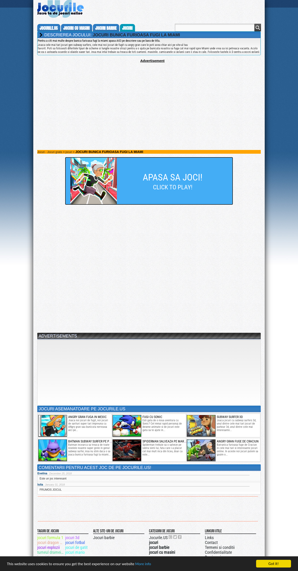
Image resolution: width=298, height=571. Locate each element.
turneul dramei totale (50, 552)
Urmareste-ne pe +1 (171, 537)
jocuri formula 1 (50, 537)
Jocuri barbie (104, 537)
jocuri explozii (48, 547)
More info (143, 564)
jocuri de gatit (76, 547)
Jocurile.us (49, 28)
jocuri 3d (72, 537)
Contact (211, 542)
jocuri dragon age (50, 542)
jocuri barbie (106, 28)
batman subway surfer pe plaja (92, 441)
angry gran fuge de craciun (238, 441)
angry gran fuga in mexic (87, 417)
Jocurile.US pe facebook (180, 537)
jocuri (127, 28)
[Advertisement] (149, 95)
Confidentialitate (218, 552)
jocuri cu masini (76, 28)
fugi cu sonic (152, 417)
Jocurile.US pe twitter (175, 537)
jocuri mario (75, 552)
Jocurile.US (158, 537)
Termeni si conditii (220, 547)
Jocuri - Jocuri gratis (49, 152)
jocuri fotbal (75, 542)
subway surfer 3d (230, 417)
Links (209, 537)
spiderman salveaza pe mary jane (167, 441)
